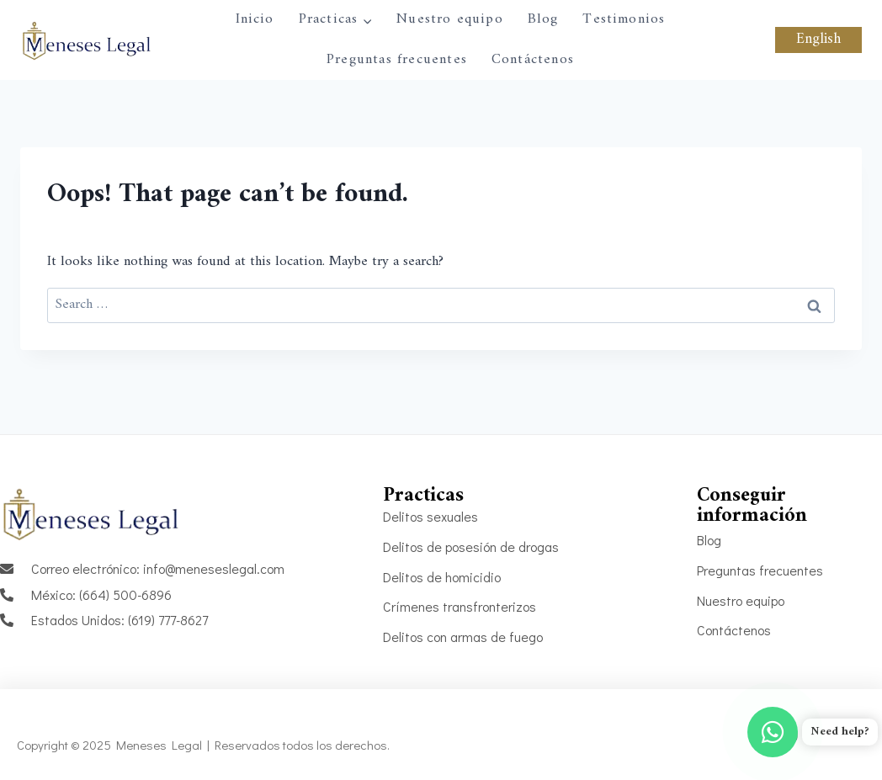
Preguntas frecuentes (397, 59)
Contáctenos (532, 59)
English (818, 39)
